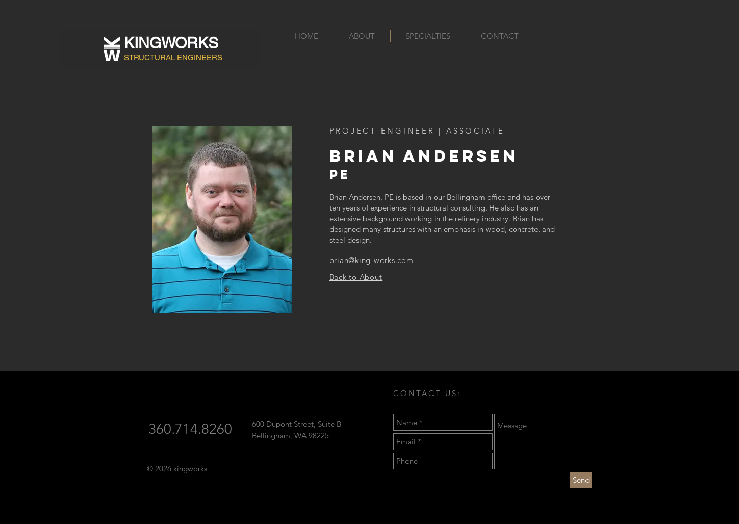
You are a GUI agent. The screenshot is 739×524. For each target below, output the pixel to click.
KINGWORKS (171, 43)
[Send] (581, 480)
